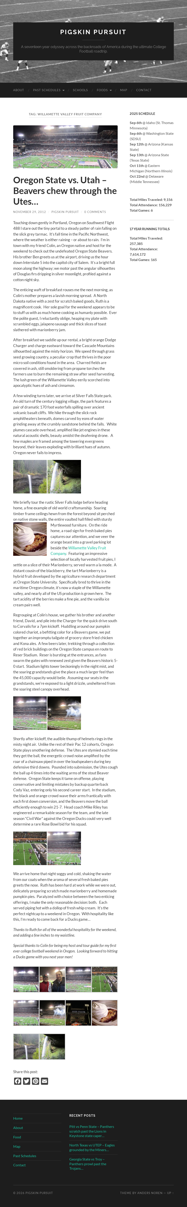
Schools (80, 90)
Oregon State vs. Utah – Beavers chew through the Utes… (65, 191)
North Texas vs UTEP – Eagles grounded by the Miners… (92, 1147)
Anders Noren (150, 1193)
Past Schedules (47, 90)
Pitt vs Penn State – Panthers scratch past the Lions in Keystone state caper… (91, 1131)
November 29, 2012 (29, 212)
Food (17, 1137)
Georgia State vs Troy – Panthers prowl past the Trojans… (87, 1164)
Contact (144, 90)
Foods (102, 90)
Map (123, 90)
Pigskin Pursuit (93, 32)
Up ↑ (170, 1193)
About (18, 90)
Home (18, 1118)
